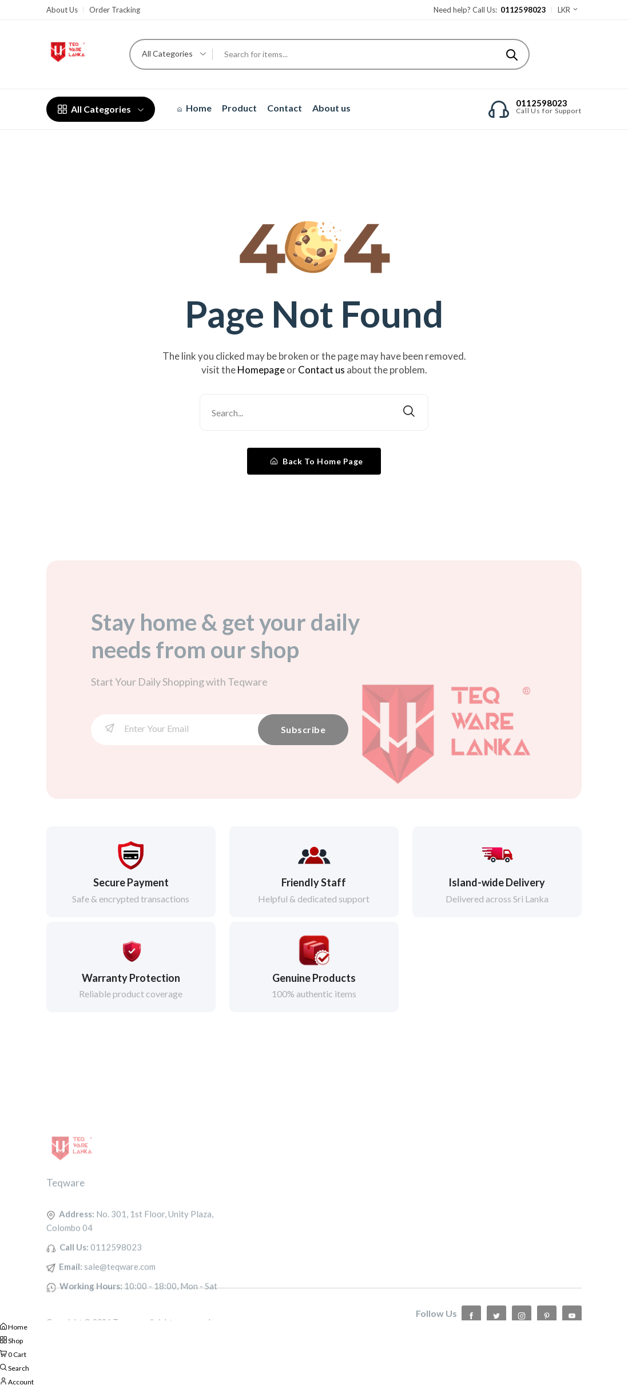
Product (239, 107)
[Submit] (511, 54)
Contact (284, 107)
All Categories (101, 109)
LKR (568, 10)
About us (331, 107)
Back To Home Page (317, 461)
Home (194, 107)
